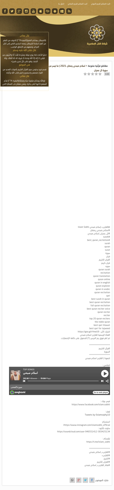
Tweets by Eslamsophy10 (97, 414)
